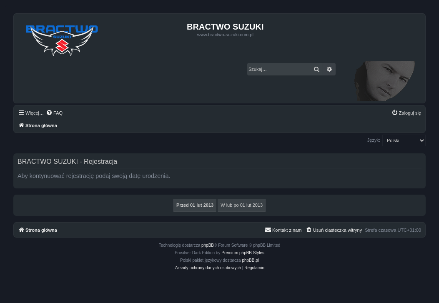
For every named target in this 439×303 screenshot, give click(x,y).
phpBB (207, 245)
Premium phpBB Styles (242, 252)
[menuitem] (54, 113)
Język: (373, 140)
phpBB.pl (250, 260)
